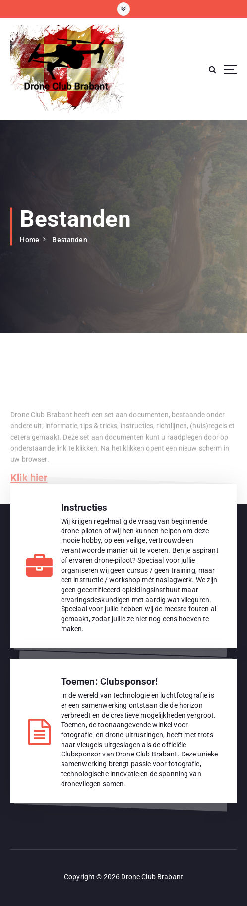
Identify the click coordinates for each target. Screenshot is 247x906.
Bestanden (69, 240)
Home (29, 240)
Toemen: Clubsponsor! (109, 681)
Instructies (84, 507)
